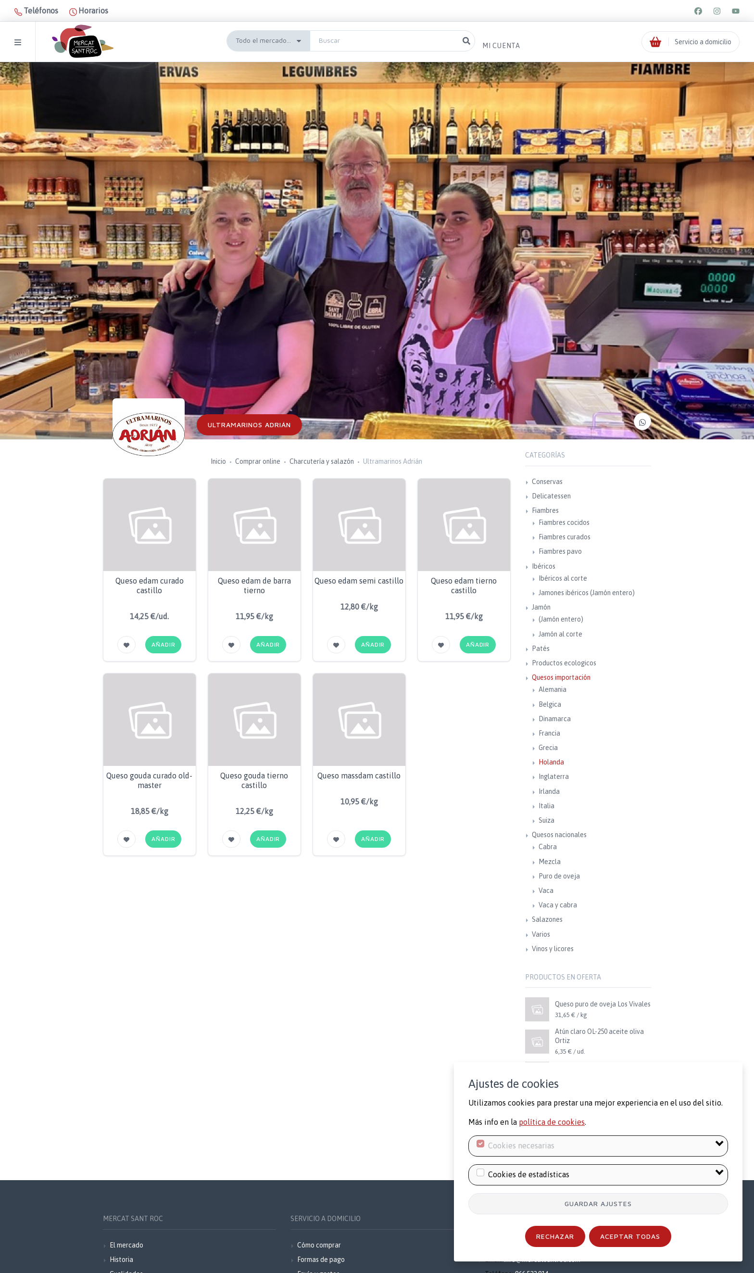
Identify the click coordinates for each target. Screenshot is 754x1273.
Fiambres (545, 510)
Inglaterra (554, 776)
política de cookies (552, 1122)
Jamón (541, 607)
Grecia (548, 747)
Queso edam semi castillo (358, 580)
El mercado (126, 1245)
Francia (549, 733)
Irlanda (549, 791)
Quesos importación (561, 677)
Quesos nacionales (559, 835)
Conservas (547, 481)
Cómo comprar (319, 1245)
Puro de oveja (559, 876)
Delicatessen (551, 496)
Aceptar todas (630, 1236)
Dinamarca (555, 719)
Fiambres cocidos (564, 522)
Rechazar (555, 1236)
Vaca (546, 890)
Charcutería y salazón (321, 461)
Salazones (547, 919)
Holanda (551, 762)
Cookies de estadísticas (528, 1174)
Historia (121, 1259)
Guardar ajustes (598, 1203)
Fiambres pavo (560, 551)
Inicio (218, 461)
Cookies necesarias (521, 1145)
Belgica (550, 704)
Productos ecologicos (564, 663)
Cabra (548, 847)
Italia (546, 806)
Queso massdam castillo (359, 775)
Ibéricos (543, 566)
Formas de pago (321, 1259)
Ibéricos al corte (563, 578)
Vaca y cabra (558, 905)
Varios (541, 934)
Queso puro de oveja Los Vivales (603, 1004)
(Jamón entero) (561, 619)
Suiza (546, 820)
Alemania (552, 689)
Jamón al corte (560, 634)
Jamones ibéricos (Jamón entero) (587, 593)
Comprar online (257, 461)
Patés (541, 648)
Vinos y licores (553, 949)
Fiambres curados (565, 537)
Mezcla (550, 862)
